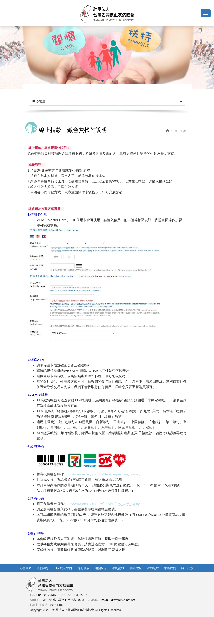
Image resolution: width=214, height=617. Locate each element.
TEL (32, 595)
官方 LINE (106, 544)
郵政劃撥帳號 (39, 605)
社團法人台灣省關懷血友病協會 (107, 14)
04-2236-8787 (47, 595)
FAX (62, 595)
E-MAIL (93, 600)
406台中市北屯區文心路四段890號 (61, 600)
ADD (33, 600)
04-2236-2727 (77, 595)
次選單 (107, 102)
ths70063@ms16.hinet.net (118, 600)
